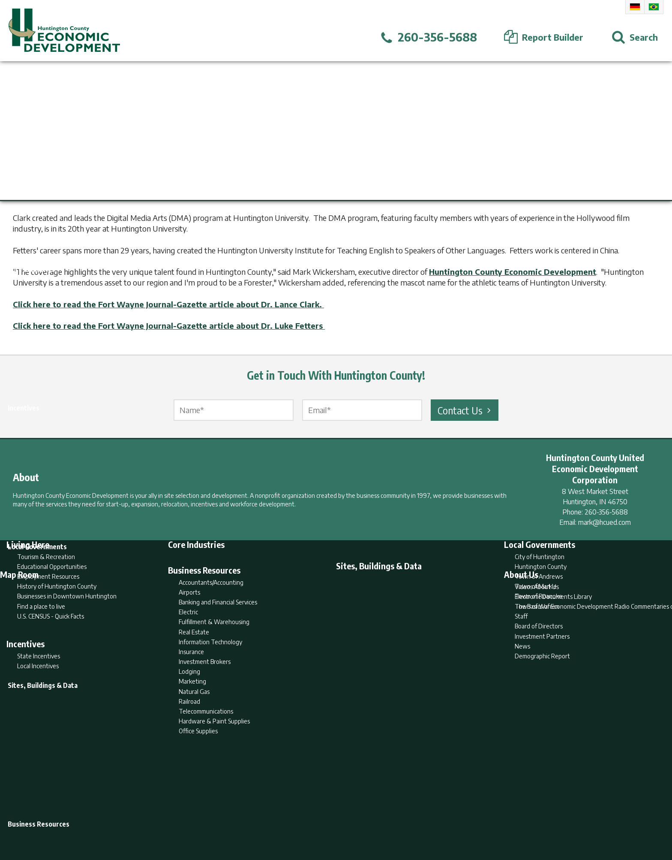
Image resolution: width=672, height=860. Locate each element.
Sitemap (405, 819)
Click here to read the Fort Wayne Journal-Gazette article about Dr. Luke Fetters (169, 325)
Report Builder (332, 819)
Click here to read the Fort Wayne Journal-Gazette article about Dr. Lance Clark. (168, 304)
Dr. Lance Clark (170, 196)
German (635, 7)
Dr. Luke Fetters (245, 196)
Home (264, 819)
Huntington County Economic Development (512, 272)
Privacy (373, 819)
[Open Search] (634, 37)
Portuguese (653, 7)
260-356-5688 (606, 512)
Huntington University (56, 196)
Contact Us (465, 410)
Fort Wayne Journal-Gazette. (498, 196)
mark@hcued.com (604, 522)
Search (292, 819)
